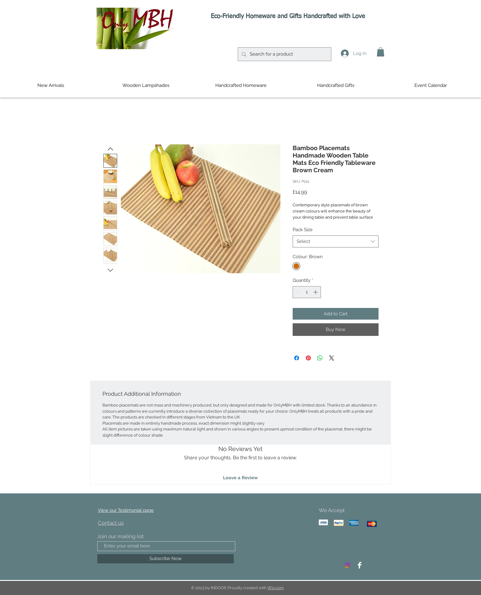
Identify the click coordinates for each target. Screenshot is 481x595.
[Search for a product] (284, 54)
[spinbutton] (307, 292)
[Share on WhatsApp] (320, 358)
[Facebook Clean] (359, 565)
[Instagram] (347, 565)
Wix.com (275, 587)
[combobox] (336, 241)
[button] (380, 51)
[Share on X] (331, 358)
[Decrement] (298, 292)
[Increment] (316, 292)
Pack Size (303, 229)
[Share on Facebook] (296, 358)
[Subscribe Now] (165, 558)
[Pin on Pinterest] (308, 358)
